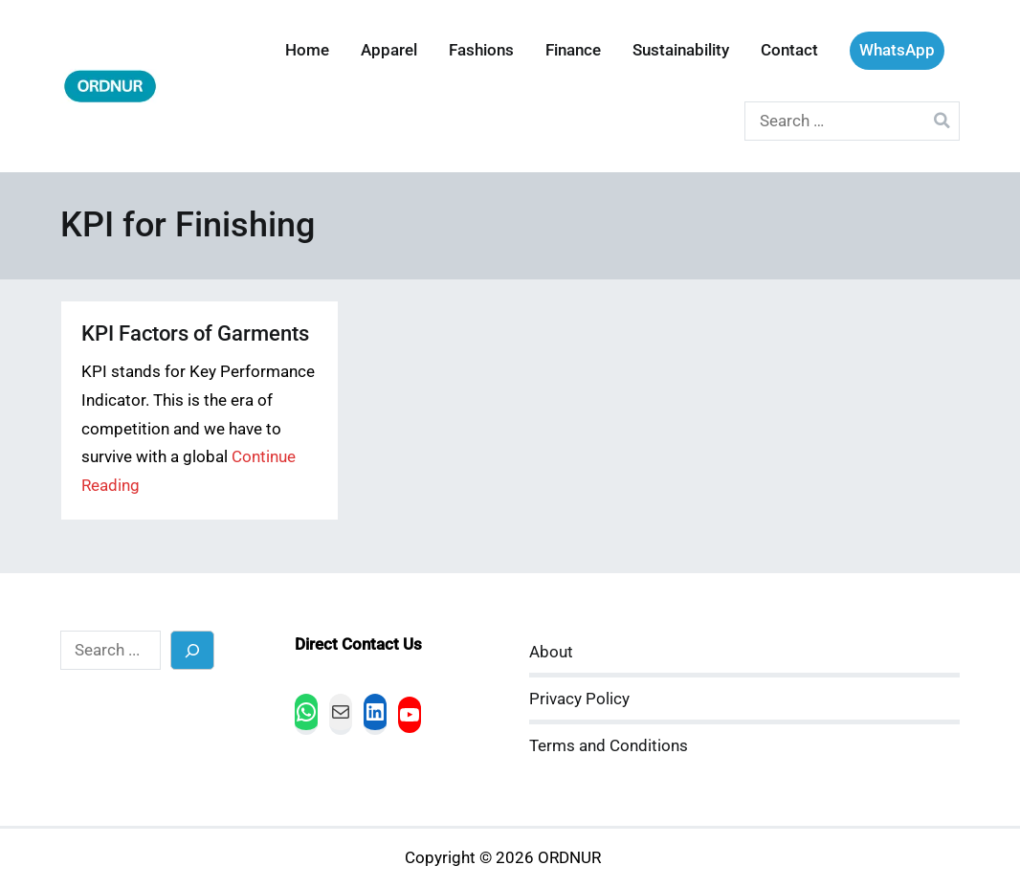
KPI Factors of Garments (195, 333)
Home (307, 50)
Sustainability (680, 50)
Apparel (389, 50)
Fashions (481, 50)
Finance (573, 50)
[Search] (192, 650)
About (551, 652)
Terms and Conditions (608, 746)
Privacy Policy (579, 699)
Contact (789, 50)
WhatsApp (897, 50)
